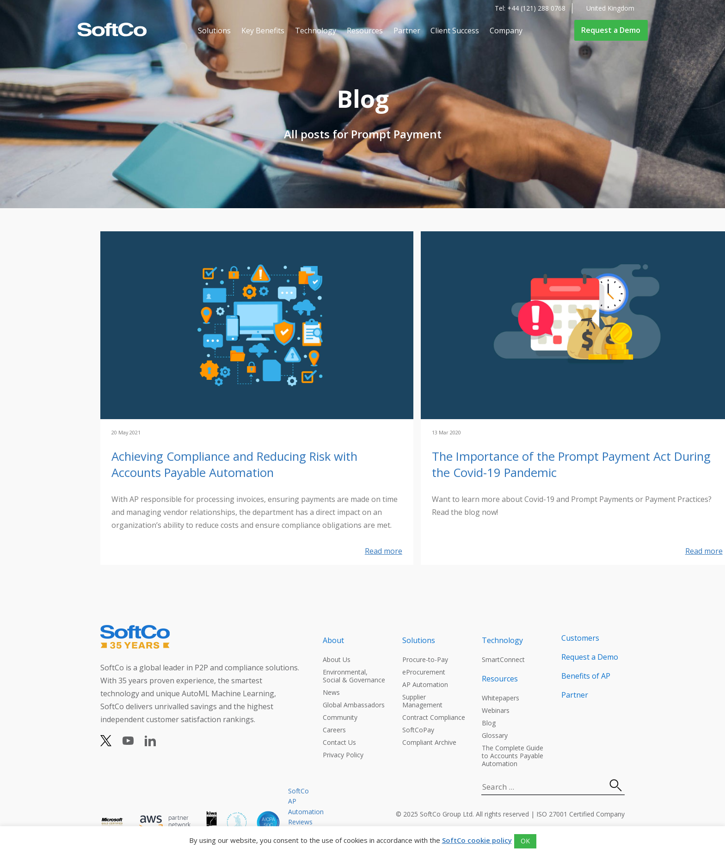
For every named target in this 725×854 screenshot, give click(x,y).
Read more (383, 551)
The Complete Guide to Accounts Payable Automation (512, 755)
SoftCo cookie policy (477, 840)
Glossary (495, 735)
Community (340, 717)
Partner (406, 30)
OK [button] (525, 840)
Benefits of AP (585, 676)
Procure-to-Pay (425, 659)
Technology (315, 30)
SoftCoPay (418, 730)
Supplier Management (422, 701)
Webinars (496, 710)
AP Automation (425, 684)
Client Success (454, 30)
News (331, 692)
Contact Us (339, 742)
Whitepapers (500, 698)
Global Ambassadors (354, 705)
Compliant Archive (429, 742)
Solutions (214, 30)
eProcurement (423, 672)
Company (506, 30)
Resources (365, 30)
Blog (489, 723)
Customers (580, 638)
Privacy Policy (343, 755)
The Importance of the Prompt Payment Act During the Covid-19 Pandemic (571, 464)
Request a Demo (610, 30)
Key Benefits (262, 30)
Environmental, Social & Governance (354, 676)
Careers (334, 730)
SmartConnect (503, 659)
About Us (336, 659)
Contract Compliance (433, 717)
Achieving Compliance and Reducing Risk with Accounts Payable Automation (234, 464)
